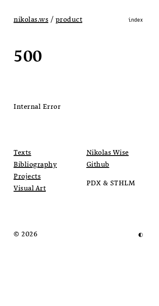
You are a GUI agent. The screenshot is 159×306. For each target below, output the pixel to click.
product (69, 19)
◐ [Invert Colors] (140, 234)
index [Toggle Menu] (135, 19)
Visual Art (30, 188)
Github (97, 164)
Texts (22, 152)
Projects (27, 176)
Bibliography (35, 164)
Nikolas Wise (107, 152)
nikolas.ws (31, 19)
